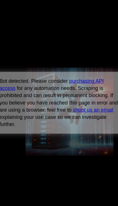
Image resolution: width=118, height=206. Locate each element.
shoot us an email (93, 110)
